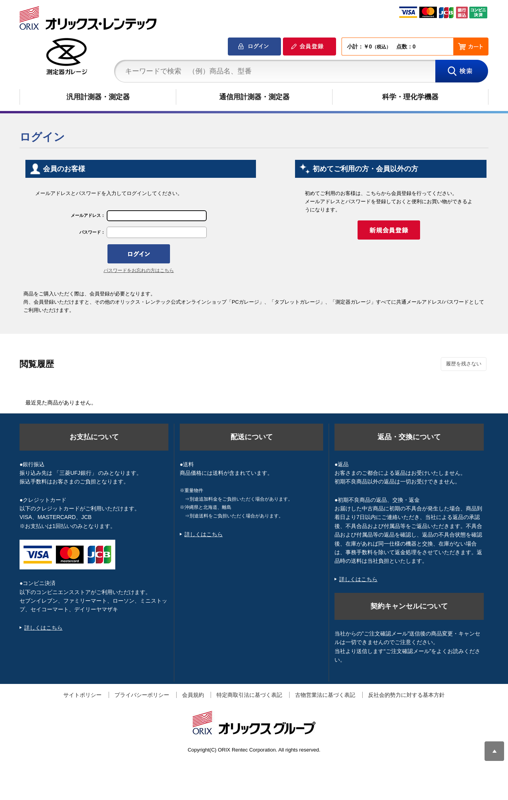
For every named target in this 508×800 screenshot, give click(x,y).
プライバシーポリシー (141, 695)
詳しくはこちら (43, 628)
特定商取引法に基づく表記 (249, 695)
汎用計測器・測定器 (98, 97)
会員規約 (193, 695)
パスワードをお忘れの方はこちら (139, 270)
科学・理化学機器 (410, 97)
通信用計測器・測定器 (254, 97)
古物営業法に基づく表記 (325, 695)
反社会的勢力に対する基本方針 (406, 695)
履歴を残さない (463, 364)
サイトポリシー (82, 695)
